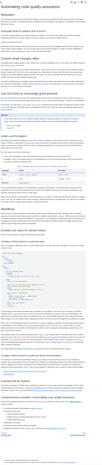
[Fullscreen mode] (92, 2)
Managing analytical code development (10, 26)
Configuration (6, 61)
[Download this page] (88, 2)
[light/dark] (95, 2)
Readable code (7, 46)
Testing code (6, 70)
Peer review (6, 67)
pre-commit (61, 429)
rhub (31, 133)
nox (35, 130)
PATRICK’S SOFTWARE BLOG (66, 403)
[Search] (10, 14)
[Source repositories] (85, 2)
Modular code (6, 43)
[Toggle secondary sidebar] (98, 2)
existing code (81, 349)
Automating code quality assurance (10, 74)
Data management (8, 64)
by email (74, 462)
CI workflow (32, 424)
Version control (6, 58)
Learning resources (8, 83)
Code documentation (8, 52)
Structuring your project (9, 49)
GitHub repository (88, 462)
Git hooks (26, 98)
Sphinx (75, 379)
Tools (4, 86)
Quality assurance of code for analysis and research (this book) (47, 386)
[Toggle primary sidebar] (23, 2)
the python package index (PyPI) (77, 449)
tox (31, 130)
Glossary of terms (7, 22)
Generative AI (6, 89)
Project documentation (9, 55)
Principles (5, 40)
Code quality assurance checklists (8, 31)
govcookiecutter (31, 389)
